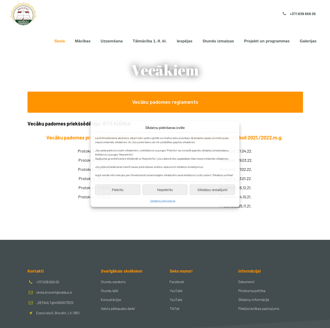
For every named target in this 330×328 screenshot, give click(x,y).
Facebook (177, 282)
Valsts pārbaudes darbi (118, 308)
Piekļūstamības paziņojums (258, 308)
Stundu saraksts (113, 282)
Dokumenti (246, 282)
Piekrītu (118, 189)
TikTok (174, 308)
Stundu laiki (109, 291)
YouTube (176, 291)
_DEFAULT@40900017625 (55, 303)
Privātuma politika (251, 291)
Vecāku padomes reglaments (165, 102)
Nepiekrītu (165, 189)
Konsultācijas (111, 300)
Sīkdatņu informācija (162, 200)
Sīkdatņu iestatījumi (212, 189)
